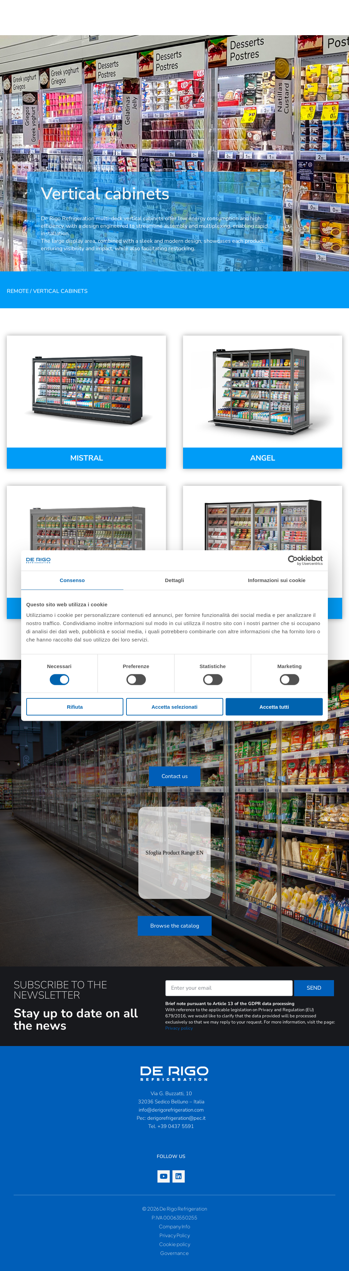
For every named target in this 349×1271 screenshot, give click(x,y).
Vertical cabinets (60, 291)
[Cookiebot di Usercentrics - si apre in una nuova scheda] (293, 560)
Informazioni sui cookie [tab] (277, 580)
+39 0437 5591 (175, 1126)
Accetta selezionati (174, 707)
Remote (18, 291)
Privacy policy (179, 1028)
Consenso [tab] (72, 580)
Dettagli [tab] (174, 580)
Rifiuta (75, 707)
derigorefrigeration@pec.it (176, 1118)
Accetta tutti (274, 707)
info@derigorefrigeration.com (171, 1109)
